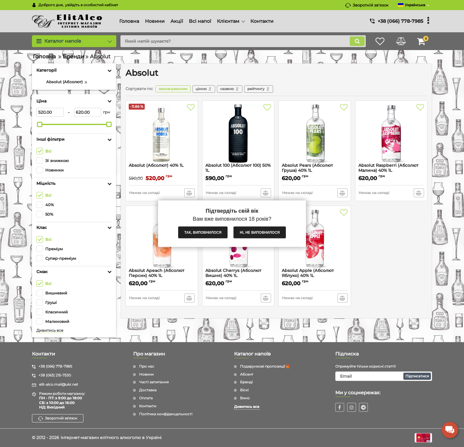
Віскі (244, 390)
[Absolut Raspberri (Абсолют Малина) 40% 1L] (391, 133)
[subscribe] (383, 376)
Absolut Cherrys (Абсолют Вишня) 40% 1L (233, 273)
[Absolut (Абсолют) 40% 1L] (162, 133)
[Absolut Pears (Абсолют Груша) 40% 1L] (315, 133)
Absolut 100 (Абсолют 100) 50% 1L (238, 168)
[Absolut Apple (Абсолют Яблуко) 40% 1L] (315, 238)
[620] (87, 112)
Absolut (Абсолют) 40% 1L (156, 165)
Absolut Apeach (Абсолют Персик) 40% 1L (156, 273)
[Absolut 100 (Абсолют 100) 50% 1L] (238, 133)
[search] (243, 41)
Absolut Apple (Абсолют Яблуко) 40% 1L (308, 273)
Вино (245, 398)
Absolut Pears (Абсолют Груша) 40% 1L (307, 168)
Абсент (246, 374)
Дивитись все (49, 330)
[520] (50, 112)
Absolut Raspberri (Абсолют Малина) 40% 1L (388, 168)
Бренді (246, 382)
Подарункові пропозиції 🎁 (265, 366)
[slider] (39, 124)
